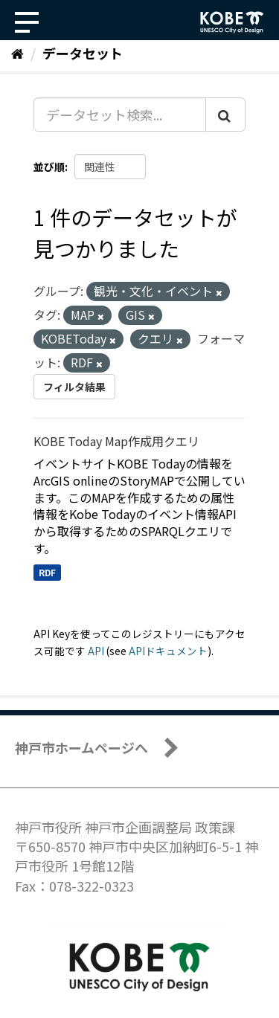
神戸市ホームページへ (81, 747)
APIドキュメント (168, 650)
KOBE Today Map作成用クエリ (116, 441)
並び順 (49, 166)
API (96, 650)
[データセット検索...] (119, 114)
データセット (82, 52)
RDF (47, 572)
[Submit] (225, 114)
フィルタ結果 (74, 386)
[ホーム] (17, 52)
